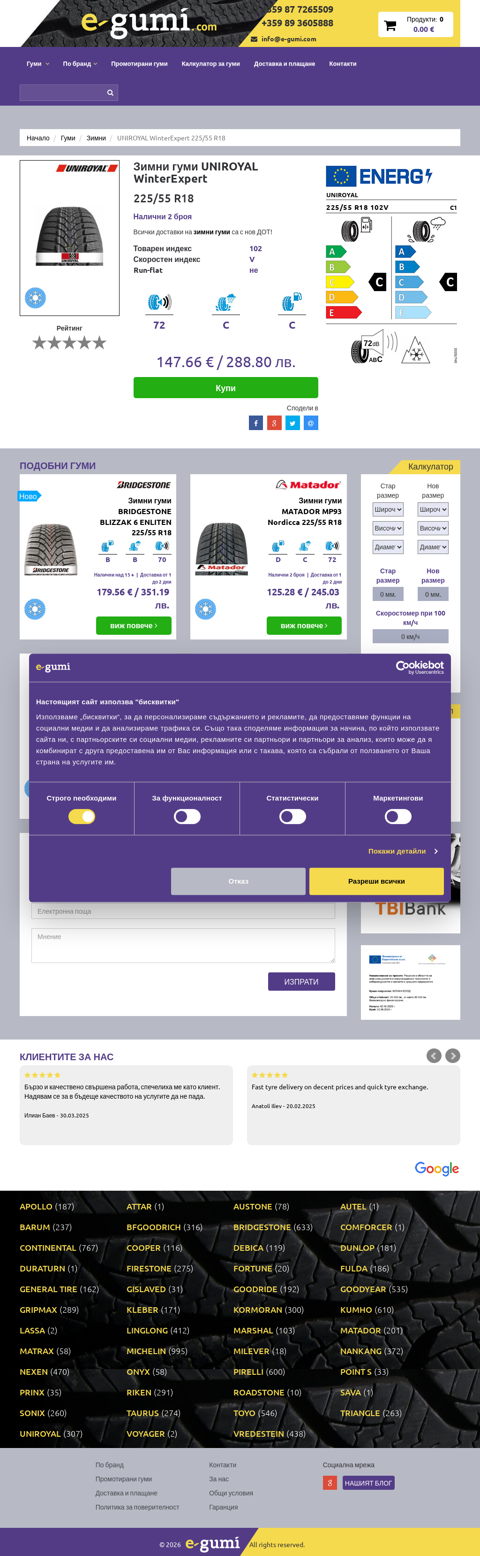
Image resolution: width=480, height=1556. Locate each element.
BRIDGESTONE (262, 1226)
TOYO (244, 1412)
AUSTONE (252, 1206)
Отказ (239, 881)
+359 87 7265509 (297, 9)
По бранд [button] (80, 63)
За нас (219, 1478)
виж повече (134, 625)
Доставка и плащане (284, 63)
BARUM (35, 1226)
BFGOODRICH (154, 1226)
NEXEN (34, 1371)
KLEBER (142, 1309)
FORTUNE (252, 1268)
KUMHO (356, 1309)
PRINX (32, 1392)
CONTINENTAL (48, 1247)
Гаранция (223, 1506)
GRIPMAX (38, 1309)
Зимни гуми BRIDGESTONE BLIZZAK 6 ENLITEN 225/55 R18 (136, 516)
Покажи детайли (397, 851)
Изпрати (302, 981)
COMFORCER (366, 1226)
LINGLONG (147, 1330)
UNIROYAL (40, 1433)
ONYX (138, 1371)
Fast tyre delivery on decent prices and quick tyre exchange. (354, 1089)
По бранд (110, 1464)
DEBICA (248, 1247)
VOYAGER (146, 1433)
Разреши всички (376, 881)
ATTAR (139, 1206)
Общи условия (231, 1492)
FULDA (354, 1268)
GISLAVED (146, 1288)
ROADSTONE (259, 1392)
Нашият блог (368, 1483)
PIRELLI (248, 1371)
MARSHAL (253, 1330)
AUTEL (353, 1206)
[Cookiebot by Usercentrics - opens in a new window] (403, 668)
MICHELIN (146, 1350)
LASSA (32, 1330)
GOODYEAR (363, 1288)
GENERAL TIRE (48, 1288)
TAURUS (143, 1412)
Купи (226, 387)
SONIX (32, 1412)
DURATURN (42, 1268)
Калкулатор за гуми (211, 63)
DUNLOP (357, 1247)
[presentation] (102, 990)
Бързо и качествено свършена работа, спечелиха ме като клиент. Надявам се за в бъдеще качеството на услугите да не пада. (126, 1094)
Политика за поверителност (138, 1506)
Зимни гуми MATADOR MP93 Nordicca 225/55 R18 (305, 511)
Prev (434, 1055)
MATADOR (360, 1330)
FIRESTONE (149, 1268)
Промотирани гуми (139, 63)
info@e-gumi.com (289, 38)
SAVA (350, 1392)
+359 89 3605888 (297, 22)
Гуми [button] (38, 63)
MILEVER (251, 1350)
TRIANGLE (360, 1412)
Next (452, 1055)
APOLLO (36, 1206)
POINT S (356, 1371)
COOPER (144, 1247)
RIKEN (139, 1392)
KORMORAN (257, 1309)
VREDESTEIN (258, 1433)
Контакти (343, 63)
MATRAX (37, 1350)
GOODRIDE (255, 1288)
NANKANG (361, 1350)
